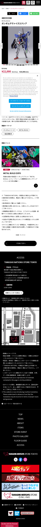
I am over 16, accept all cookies (20, 106)
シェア (24, 13)
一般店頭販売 (7, 18)
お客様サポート (8, 505)
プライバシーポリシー (31, 505)
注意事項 (18, 505)
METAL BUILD (23, 130)
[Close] (37, 76)
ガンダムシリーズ (9, 130)
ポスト (13, 13)
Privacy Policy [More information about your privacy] (14, 96)
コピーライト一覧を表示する (12, 404)
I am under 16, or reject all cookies (20, 101)
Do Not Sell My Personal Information (9, 524)
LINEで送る (35, 13)
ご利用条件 (20, 508)
